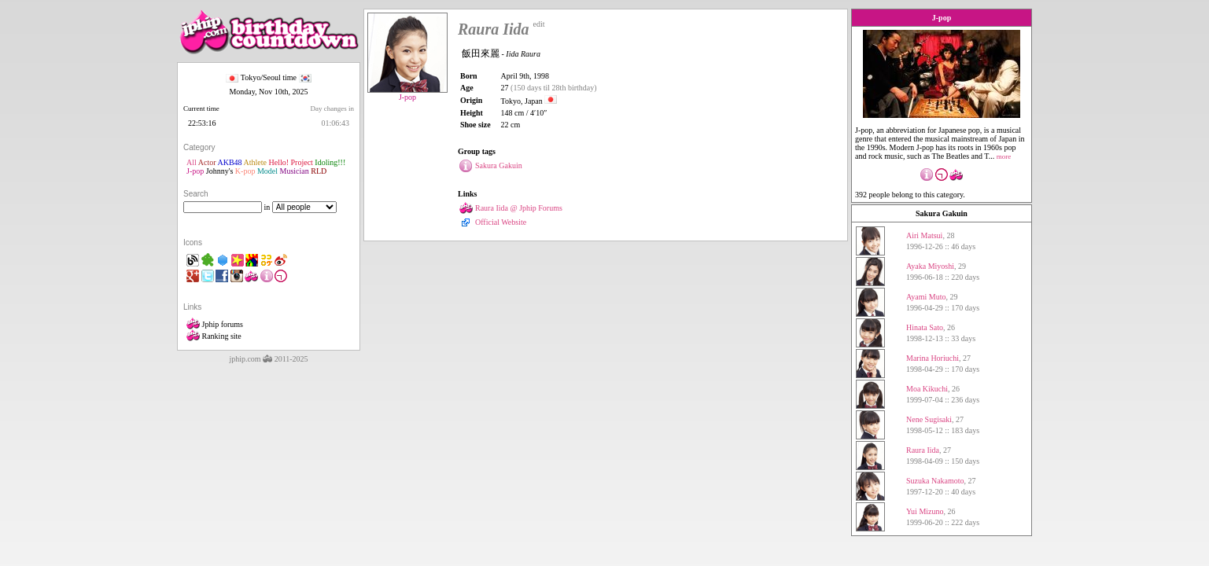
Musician (294, 171)
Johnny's (220, 171)
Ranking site (213, 336)
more (1004, 156)
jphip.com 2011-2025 (268, 359)
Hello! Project (290, 162)
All (191, 162)
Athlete (255, 162)
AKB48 (229, 162)
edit (539, 24)
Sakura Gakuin (942, 213)
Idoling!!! (330, 162)
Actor (207, 162)
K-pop (245, 171)
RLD (318, 171)
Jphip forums (214, 324)
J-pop (195, 171)
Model (267, 171)
